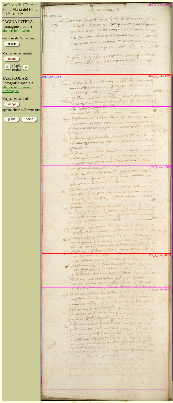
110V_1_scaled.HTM (159, 5)
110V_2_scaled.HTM (159, 76)
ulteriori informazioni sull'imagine (16, 89)
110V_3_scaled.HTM (160, 167)
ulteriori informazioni (16, 30)
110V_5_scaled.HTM (159, 289)
